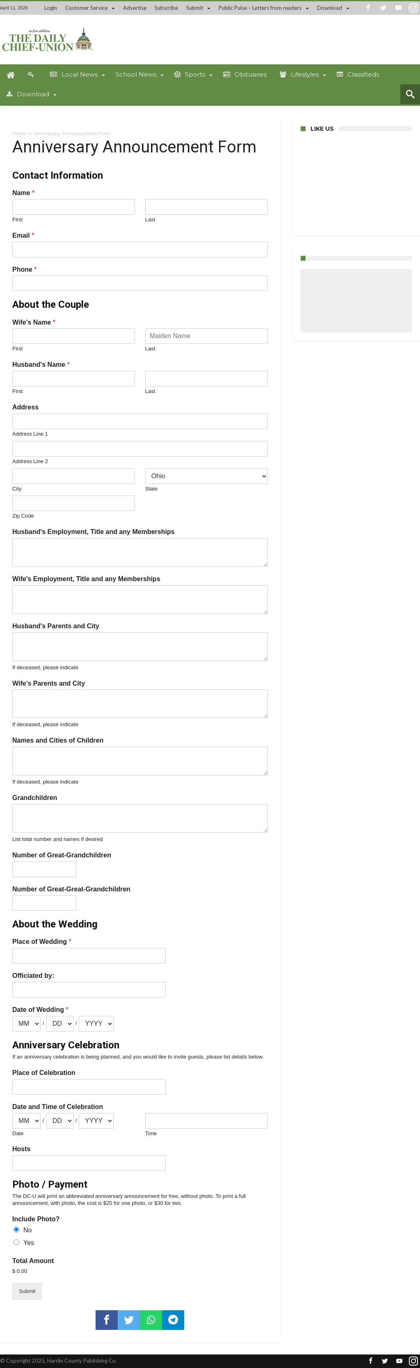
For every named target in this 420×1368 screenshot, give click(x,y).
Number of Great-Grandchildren (61, 855)
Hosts (21, 1148)
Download (329, 8)
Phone (24, 269)
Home (18, 133)
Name (23, 192)
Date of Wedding (40, 1009)
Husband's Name (41, 364)
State (151, 489)
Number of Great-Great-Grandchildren (71, 889)
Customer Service (86, 8)
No (27, 1230)
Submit (194, 8)
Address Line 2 (30, 461)
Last (150, 219)
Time (151, 1133)
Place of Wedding (41, 941)
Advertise (134, 8)
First (17, 219)
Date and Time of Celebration (57, 1106)
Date (17, 1133)
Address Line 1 (30, 434)
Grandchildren (34, 797)
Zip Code (23, 516)
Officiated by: (33, 975)
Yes (28, 1242)
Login (50, 8)
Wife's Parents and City (48, 683)
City (16, 489)
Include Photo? (36, 1219)
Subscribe (166, 8)
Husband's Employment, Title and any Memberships (93, 531)
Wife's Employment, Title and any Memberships (86, 578)
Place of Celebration (43, 1072)
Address (25, 407)
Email (23, 235)
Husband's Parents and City (55, 626)
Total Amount (33, 1260)
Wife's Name (33, 322)
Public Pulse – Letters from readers (260, 8)
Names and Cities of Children (57, 740)
